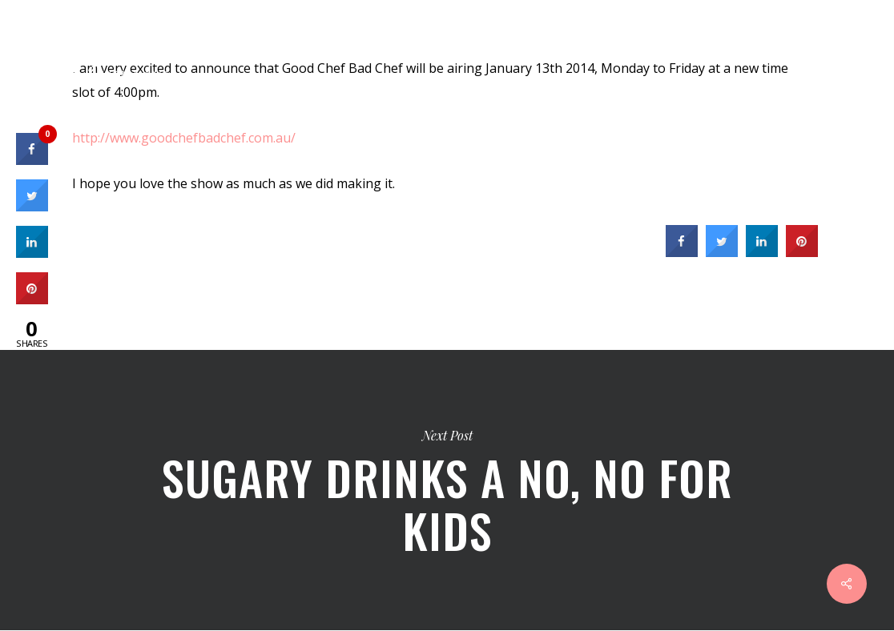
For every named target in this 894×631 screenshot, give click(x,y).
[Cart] (807, 44)
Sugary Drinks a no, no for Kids (447, 490)
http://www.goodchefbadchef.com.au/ (184, 138)
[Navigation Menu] (863, 44)
